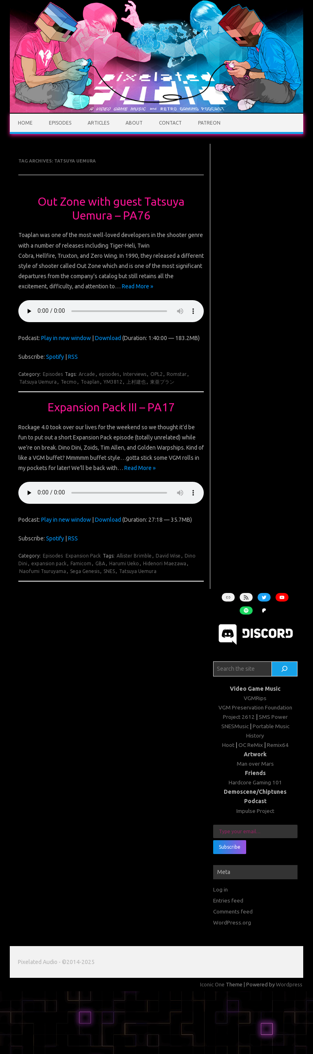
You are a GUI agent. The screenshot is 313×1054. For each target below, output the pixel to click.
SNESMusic (235, 726)
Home (25, 122)
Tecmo (69, 381)
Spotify (55, 357)
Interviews (134, 374)
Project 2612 (239, 717)
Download (108, 338)
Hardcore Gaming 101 (255, 782)
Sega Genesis (84, 571)
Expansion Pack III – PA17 (111, 407)
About (134, 122)
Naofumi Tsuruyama (42, 571)
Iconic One (212, 984)
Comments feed (233, 911)
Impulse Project (255, 811)
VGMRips (255, 698)
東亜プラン (162, 381)
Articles (98, 122)
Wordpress (289, 984)
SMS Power (273, 717)
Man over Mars (255, 763)
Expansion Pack (83, 555)
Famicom (81, 563)
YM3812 (113, 381)
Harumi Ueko (124, 563)
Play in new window (66, 338)
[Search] (284, 669)
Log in (220, 889)
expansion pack (48, 563)
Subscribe (229, 847)
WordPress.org (232, 922)
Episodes (60, 122)
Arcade (87, 374)
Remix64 (278, 745)
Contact (170, 122)
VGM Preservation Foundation (255, 707)
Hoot (228, 745)
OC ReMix (250, 745)
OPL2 (156, 374)
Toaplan (90, 381)
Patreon (209, 122)
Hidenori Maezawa (164, 563)
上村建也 (136, 381)
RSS (73, 357)
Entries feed (228, 900)
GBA (100, 563)
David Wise (168, 555)
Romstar (177, 374)
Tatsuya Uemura (38, 381)
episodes (109, 374)
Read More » (137, 286)
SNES (109, 571)
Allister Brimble (134, 555)
